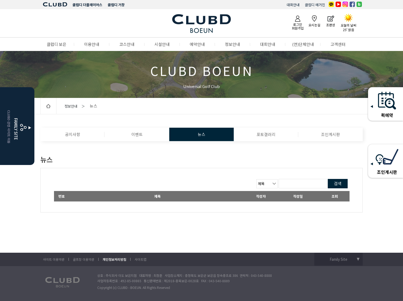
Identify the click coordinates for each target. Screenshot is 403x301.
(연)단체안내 (303, 44)
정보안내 (232, 44)
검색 (337, 183)
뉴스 (201, 134)
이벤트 (137, 134)
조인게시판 (330, 134)
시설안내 (162, 44)
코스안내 (126, 44)
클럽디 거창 (116, 4)
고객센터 (338, 44)
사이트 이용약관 (53, 259)
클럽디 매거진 (315, 4)
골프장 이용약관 (83, 259)
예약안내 (197, 44)
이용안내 (91, 44)
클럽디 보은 (56, 44)
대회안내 (293, 4)
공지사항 (72, 134)
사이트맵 (140, 259)
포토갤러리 (266, 134)
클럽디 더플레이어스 (87, 4)
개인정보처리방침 (114, 259)
